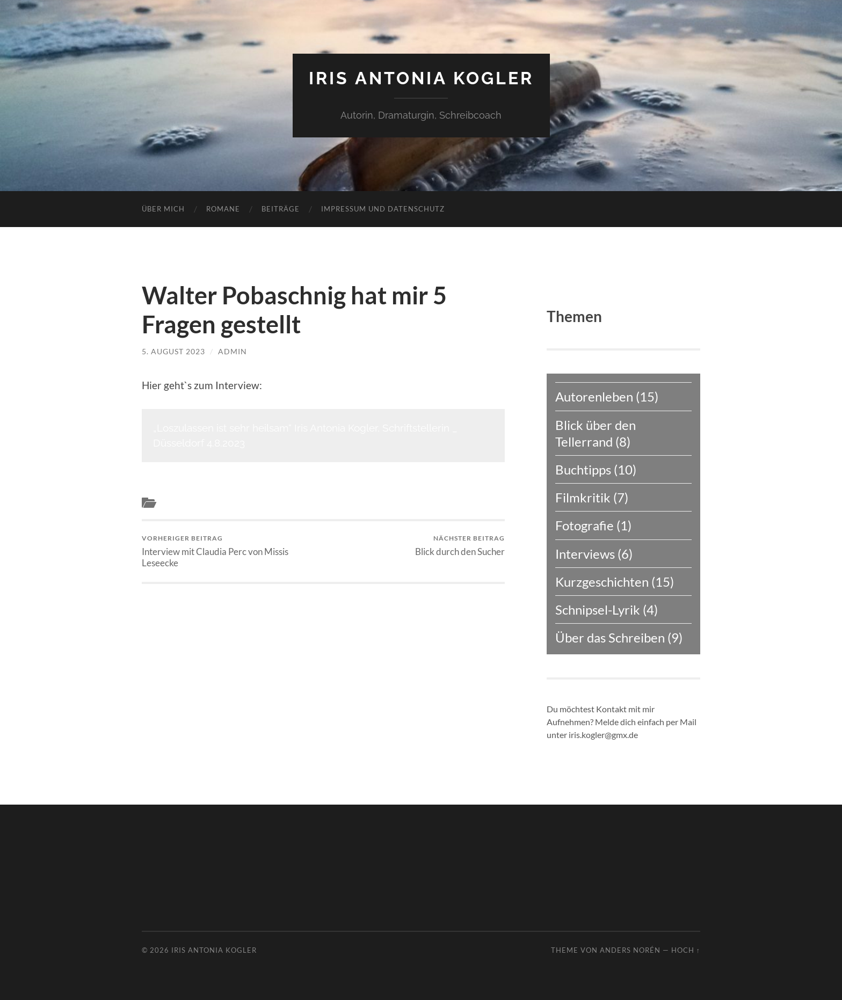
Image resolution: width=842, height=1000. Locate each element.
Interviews (180, 503)
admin (232, 351)
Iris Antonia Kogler (421, 78)
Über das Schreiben (610, 637)
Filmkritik (583, 497)
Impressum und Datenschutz (383, 209)
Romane (223, 209)
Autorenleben (594, 396)
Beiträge (281, 209)
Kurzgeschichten (602, 581)
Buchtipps (583, 469)
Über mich (163, 209)
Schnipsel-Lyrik (597, 609)
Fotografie (584, 525)
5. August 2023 (173, 351)
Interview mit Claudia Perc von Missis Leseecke (231, 551)
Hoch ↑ (685, 950)
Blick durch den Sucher (460, 545)
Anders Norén (630, 950)
